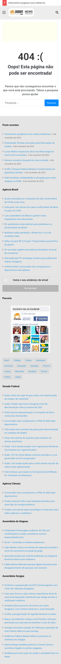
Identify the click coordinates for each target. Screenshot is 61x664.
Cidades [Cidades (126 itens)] (17, 360)
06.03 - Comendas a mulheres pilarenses (24, 542)
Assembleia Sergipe (13, 576)
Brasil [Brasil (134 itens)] (6, 360)
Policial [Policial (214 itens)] (44, 371)
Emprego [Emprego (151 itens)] (34, 366)
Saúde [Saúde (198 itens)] (18, 377)
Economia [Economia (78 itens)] (8, 366)
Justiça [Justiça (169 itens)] (7, 371)
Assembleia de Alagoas (15, 521)
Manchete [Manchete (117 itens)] (19, 371)
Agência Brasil (10, 189)
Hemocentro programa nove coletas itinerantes (30, 3)
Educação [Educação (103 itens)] (21, 366)
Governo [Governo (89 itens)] (46, 366)
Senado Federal (10, 386)
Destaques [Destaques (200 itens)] (40, 360)
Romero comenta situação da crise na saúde (26, 160)
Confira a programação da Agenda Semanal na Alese (30, 614)
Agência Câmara (11, 483)
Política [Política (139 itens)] (7, 377)
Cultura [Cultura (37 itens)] (28, 360)
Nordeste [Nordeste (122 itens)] (32, 371)
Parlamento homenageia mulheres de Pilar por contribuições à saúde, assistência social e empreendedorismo (27, 533)
